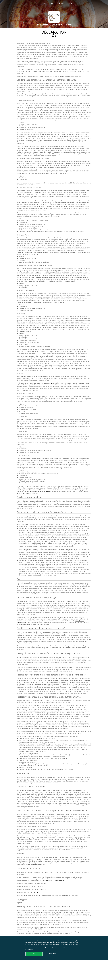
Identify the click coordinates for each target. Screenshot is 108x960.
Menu (40, 4)
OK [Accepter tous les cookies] (34, 954)
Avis (45, 4)
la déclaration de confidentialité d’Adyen (38, 491)
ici (39, 757)
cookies (50, 383)
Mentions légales (65, 4)
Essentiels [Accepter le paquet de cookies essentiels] (52, 954)
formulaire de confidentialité (36, 865)
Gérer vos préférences (74, 946)
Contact (53, 4)
